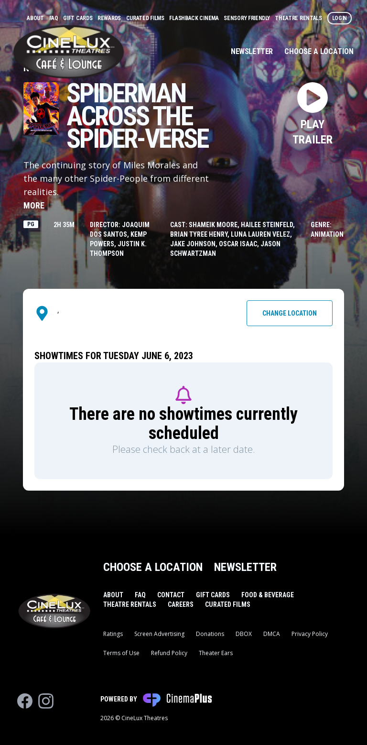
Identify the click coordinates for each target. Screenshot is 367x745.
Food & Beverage (267, 595)
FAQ (54, 18)
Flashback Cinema (194, 18)
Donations (210, 634)
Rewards (109, 18)
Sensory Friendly (247, 18)
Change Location (289, 313)
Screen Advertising (159, 634)
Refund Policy (169, 653)
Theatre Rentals (299, 18)
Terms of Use (121, 653)
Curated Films (146, 18)
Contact (170, 595)
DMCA (271, 634)
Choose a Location (319, 51)
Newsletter (252, 51)
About (36, 18)
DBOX (244, 634)
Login (339, 18)
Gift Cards (78, 18)
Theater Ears (216, 653)
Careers (181, 604)
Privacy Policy (309, 634)
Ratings (113, 634)
